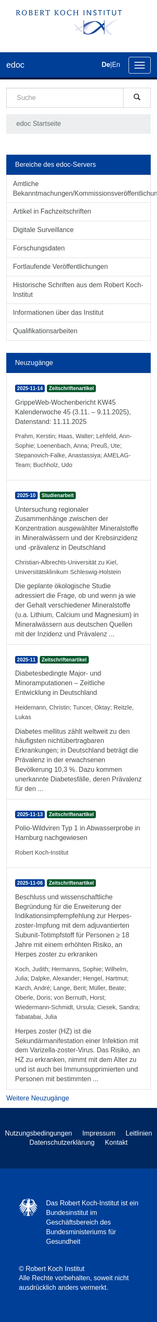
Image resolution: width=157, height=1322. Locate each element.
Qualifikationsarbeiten (45, 330)
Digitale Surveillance (43, 229)
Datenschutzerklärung (62, 1142)
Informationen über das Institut (58, 312)
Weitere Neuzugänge (37, 1098)
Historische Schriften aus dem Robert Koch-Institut (78, 289)
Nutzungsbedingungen (38, 1133)
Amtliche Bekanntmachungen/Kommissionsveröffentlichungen (82, 188)
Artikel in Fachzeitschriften (52, 211)
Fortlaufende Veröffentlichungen (60, 266)
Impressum (98, 1133)
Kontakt (116, 1142)
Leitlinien (139, 1133)
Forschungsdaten (39, 248)
